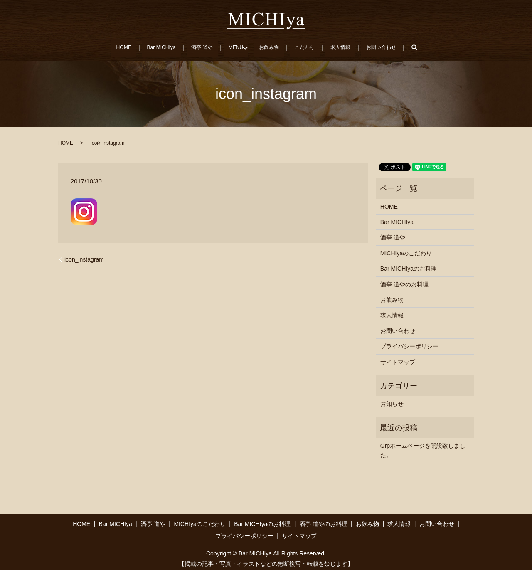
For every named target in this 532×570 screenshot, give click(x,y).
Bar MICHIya (155, 44)
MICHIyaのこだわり (406, 248)
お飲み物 (269, 44)
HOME (116, 44)
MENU (233, 44)
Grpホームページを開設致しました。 (423, 445)
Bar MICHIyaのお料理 (408, 263)
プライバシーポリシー (409, 341)
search (426, 45)
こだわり (306, 44)
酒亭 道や (198, 44)
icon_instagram (84, 254)
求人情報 (344, 44)
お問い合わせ (386, 44)
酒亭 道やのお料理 (404, 279)
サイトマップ (397, 356)
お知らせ (392, 398)
